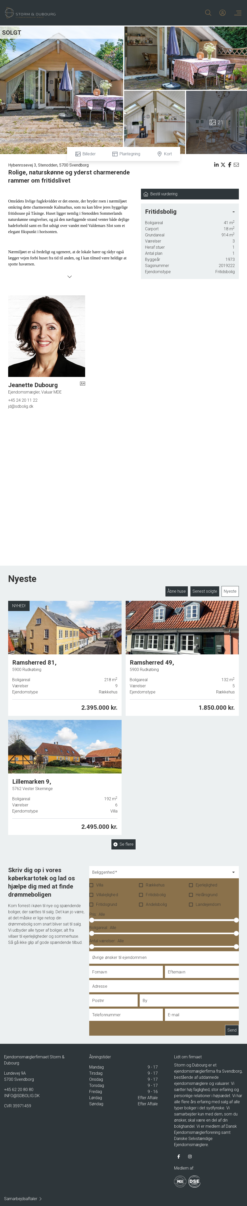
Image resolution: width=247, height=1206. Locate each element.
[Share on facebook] (229, 164)
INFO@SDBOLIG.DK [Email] (22, 1095)
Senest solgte (204, 591)
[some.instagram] (189, 1156)
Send (232, 1030)
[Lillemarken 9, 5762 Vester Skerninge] (65, 774)
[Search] (208, 13)
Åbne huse (176, 591)
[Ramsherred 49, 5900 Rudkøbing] (182, 655)
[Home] (64, 13)
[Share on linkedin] (216, 164)
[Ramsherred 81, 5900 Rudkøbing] (65, 657)
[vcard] (82, 388)
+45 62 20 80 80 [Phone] (18, 1089)
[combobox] (160, 874)
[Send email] (236, 164)
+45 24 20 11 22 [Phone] (22, 400)
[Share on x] (223, 164)
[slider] (91, 920)
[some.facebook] (178, 1156)
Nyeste (230, 591)
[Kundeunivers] (222, 13)
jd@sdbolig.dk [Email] (20, 406)
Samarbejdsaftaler (23, 1198)
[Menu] (237, 13)
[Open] (233, 872)
